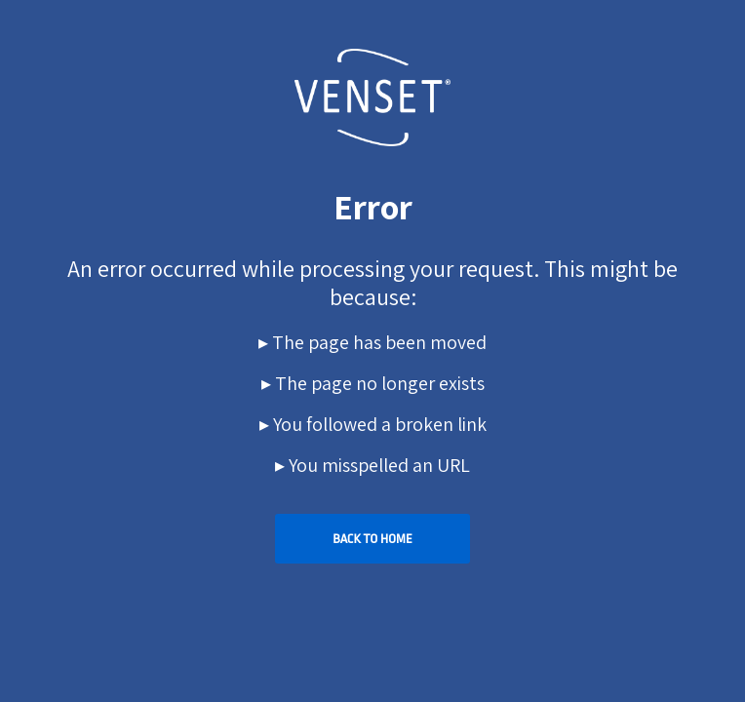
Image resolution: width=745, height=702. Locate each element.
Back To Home (372, 538)
